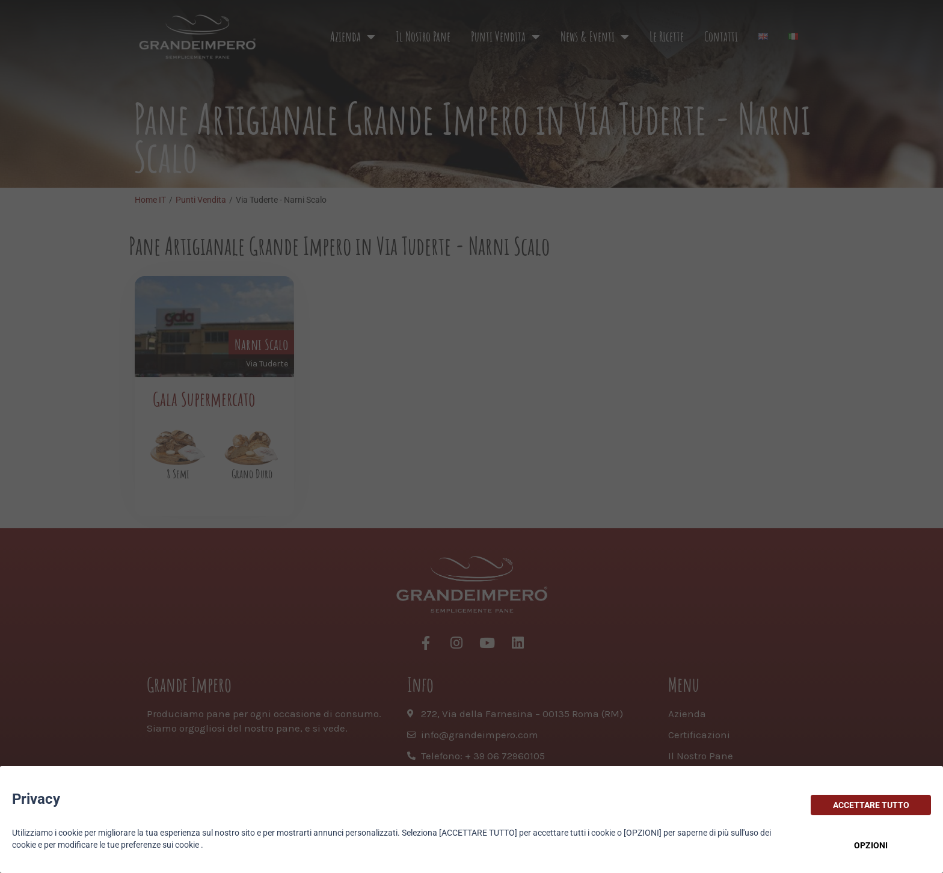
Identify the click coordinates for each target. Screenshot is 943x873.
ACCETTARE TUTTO (871, 805)
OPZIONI (871, 845)
